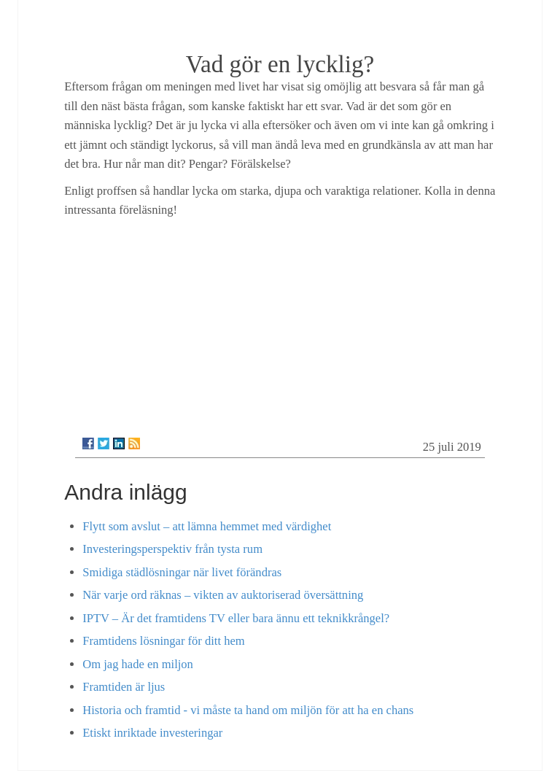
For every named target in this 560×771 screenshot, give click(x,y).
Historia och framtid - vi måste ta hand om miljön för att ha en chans (247, 710)
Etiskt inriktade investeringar (152, 733)
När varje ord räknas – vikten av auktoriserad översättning (222, 595)
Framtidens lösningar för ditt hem (163, 641)
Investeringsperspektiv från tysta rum (172, 549)
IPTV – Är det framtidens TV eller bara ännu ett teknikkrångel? (235, 618)
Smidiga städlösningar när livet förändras (181, 572)
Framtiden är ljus (123, 687)
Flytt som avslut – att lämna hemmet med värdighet (206, 526)
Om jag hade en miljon (137, 664)
